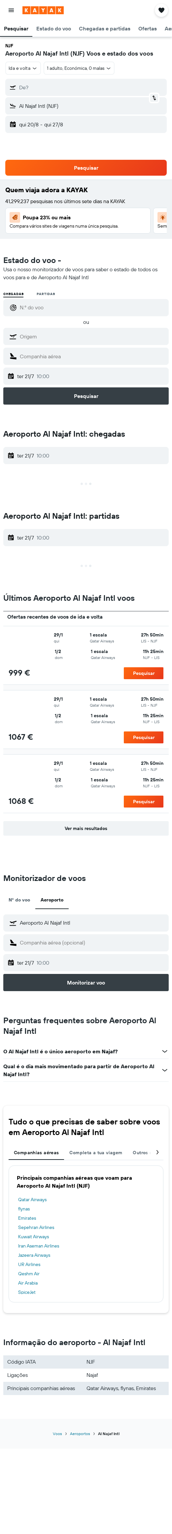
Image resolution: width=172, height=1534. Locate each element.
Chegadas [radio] (13, 294)
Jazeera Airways (34, 1255)
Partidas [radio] (46, 294)
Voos (57, 1433)
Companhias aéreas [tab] (36, 1153)
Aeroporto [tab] (52, 900)
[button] (11, 10)
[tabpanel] (86, 1234)
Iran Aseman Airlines (38, 1246)
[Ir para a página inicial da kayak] (43, 10)
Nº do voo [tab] (19, 900)
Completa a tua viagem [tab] (95, 1153)
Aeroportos (80, 1433)
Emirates (27, 1218)
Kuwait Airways (33, 1237)
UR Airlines (29, 1264)
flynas (24, 1209)
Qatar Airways (32, 1200)
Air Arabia (28, 1283)
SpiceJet (27, 1292)
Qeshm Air (29, 1274)
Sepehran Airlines (36, 1227)
